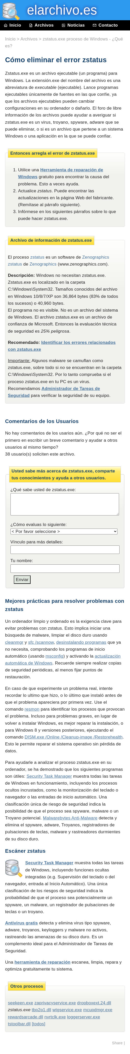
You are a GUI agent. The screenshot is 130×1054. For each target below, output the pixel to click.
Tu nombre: (21, 560)
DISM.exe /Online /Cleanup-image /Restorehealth (74, 737)
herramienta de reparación (43, 962)
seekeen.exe (20, 1002)
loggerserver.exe (83, 1017)
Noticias (73, 25)
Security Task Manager (49, 776)
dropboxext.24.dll (94, 1002)
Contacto (105, 25)
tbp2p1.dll (41, 1009)
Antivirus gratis (21, 923)
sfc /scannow (41, 642)
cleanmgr (14, 642)
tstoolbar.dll (19, 1023)
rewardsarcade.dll (25, 1017)
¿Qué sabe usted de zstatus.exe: (43, 489)
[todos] (38, 1023)
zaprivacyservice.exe (55, 1002)
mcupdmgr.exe (97, 1009)
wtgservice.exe (67, 1009)
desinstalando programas (81, 642)
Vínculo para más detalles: (36, 542)
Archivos (41, 25)
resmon (32, 709)
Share (117, 1043)
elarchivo (58, 10)
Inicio (12, 25)
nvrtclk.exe (55, 1017)
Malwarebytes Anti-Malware (70, 818)
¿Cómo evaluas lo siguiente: (38, 524)
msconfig (54, 656)
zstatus (37, 257)
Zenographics (43, 264)
